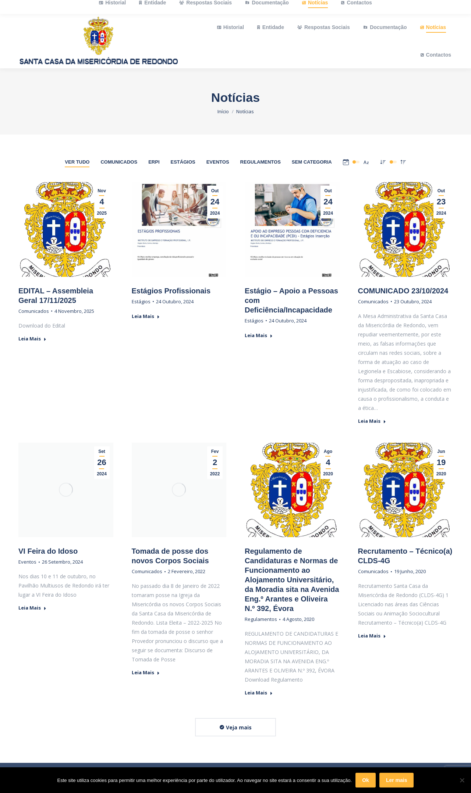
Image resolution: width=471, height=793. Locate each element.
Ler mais (396, 780)
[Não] (461, 780)
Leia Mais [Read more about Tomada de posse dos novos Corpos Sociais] (146, 672)
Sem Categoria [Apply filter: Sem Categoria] (312, 162)
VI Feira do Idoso (48, 551)
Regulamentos (261, 619)
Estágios (141, 301)
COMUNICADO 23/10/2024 (403, 291)
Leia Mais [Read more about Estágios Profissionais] (146, 316)
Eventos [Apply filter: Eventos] (217, 162)
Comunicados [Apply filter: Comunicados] (118, 162)
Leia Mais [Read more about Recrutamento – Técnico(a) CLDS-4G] (372, 636)
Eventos (27, 561)
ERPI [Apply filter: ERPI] (153, 162)
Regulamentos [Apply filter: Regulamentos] (260, 162)
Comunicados (33, 311)
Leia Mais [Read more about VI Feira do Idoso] (32, 608)
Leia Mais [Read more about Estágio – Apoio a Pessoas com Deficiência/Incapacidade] (259, 335)
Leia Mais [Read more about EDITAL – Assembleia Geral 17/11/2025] (32, 339)
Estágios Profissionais (171, 291)
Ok (365, 780)
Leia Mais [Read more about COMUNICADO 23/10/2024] (372, 421)
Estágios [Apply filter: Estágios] (183, 162)
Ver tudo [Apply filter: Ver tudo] (77, 162)
